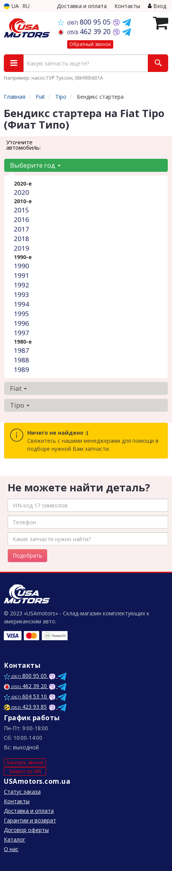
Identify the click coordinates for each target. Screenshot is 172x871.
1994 (21, 304)
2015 (21, 210)
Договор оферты (26, 829)
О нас (11, 849)
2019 (21, 248)
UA (11, 6)
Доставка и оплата (82, 6)
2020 (21, 192)
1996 (21, 323)
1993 (21, 294)
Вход (157, 6)
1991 (21, 275)
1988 (21, 360)
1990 (21, 265)
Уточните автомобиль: (23, 144)
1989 (21, 369)
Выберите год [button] (35, 165)
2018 (21, 238)
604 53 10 (26, 696)
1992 (21, 285)
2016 (21, 219)
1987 (21, 350)
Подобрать (27, 555)
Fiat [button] (18, 388)
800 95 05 (85, 21)
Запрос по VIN (25, 771)
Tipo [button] (20, 405)
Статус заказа (22, 791)
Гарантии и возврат (30, 820)
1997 (21, 332)
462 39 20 (85, 31)
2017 (21, 229)
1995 (21, 313)
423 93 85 (25, 706)
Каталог (14, 839)
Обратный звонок (90, 44)
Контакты (127, 6)
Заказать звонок (25, 762)
